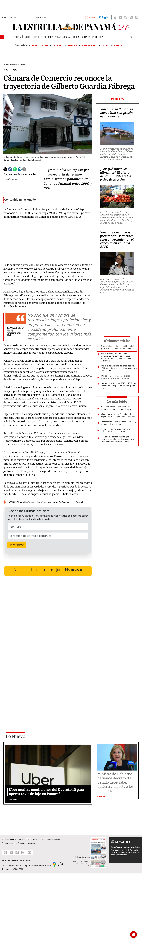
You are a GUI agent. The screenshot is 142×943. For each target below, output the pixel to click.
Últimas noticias (117, 341)
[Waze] (60, 864)
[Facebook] (126, 17)
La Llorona (58, 45)
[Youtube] (136, 17)
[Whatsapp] (15, 169)
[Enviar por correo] (24, 169)
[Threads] (115, 17)
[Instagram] (131, 17)
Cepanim (118, 45)
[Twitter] (5, 169)
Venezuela (72, 45)
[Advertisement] (45, 690)
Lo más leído (117, 401)
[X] (120, 17)
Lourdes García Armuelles (22, 174)
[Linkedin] (20, 169)
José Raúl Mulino (89, 45)
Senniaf (105, 45)
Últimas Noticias (40, 45)
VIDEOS (117, 99)
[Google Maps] (54, 864)
